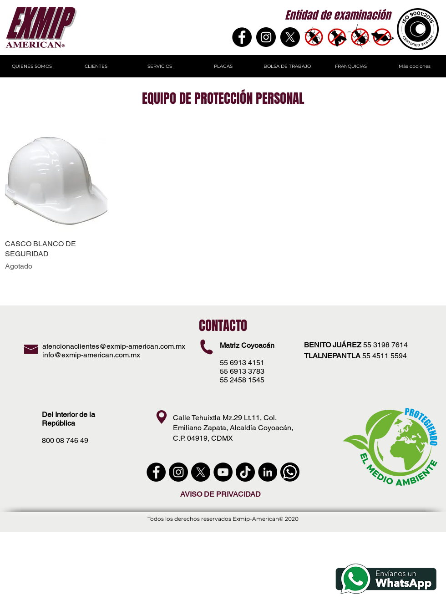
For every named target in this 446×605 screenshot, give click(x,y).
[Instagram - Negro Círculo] (266, 37)
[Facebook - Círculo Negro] (156, 472)
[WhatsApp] (289, 472)
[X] (290, 37)
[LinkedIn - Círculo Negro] (267, 472)
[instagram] (178, 472)
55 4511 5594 (384, 355)
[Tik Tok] (245, 472)
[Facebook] (242, 37)
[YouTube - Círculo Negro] (223, 472)
